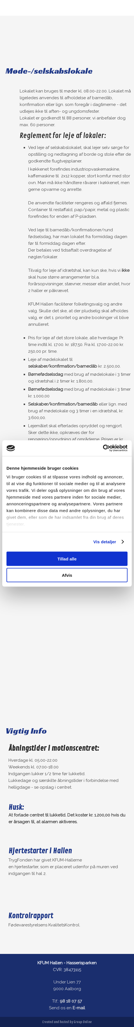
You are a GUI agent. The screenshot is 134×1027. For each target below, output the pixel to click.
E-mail (79, 1007)
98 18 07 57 (71, 1001)
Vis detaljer (104, 541)
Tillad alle (67, 558)
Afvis (67, 575)
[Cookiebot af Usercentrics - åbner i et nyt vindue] (103, 448)
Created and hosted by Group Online (67, 1022)
